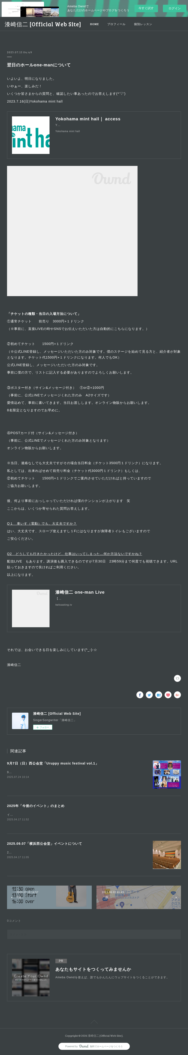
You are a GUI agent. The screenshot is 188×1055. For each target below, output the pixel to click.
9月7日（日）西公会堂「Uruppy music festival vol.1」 (53, 763)
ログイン (175, 8)
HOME (94, 24)
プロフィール (116, 24)
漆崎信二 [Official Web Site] (43, 24)
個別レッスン (143, 24)
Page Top (94, 1022)
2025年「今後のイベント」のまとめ (36, 806)
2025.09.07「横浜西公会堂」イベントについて (44, 844)
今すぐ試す (146, 8)
